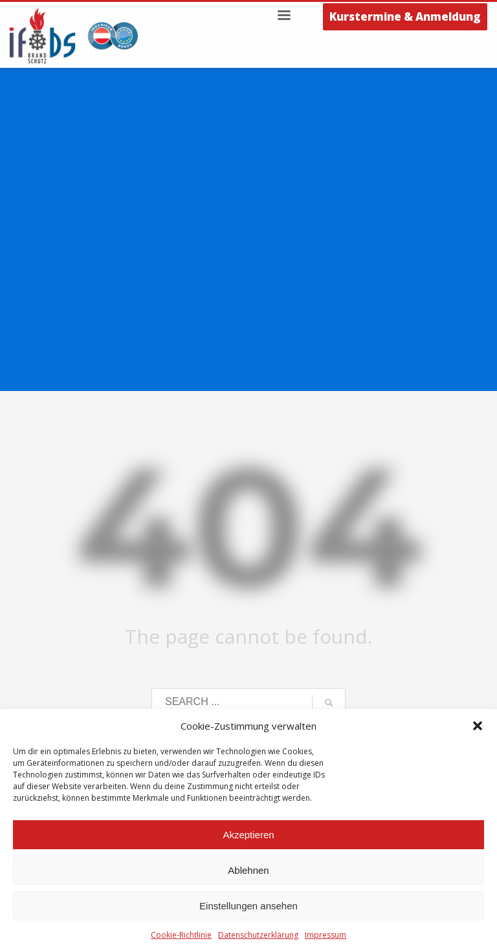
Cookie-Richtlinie (181, 934)
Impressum (325, 934)
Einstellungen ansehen (248, 905)
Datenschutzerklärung (258, 934)
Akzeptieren (248, 834)
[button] (477, 725)
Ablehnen (248, 870)
